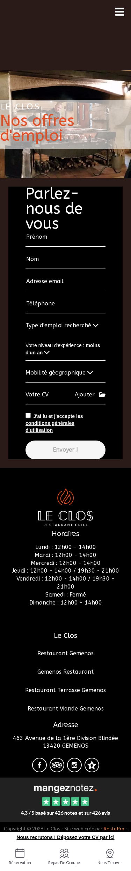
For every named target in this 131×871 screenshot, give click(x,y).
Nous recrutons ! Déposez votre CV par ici (65, 837)
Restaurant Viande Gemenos (66, 708)
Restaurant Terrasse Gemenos (65, 690)
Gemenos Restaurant (65, 671)
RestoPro (113, 828)
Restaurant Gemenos (65, 653)
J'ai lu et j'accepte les (54, 423)
